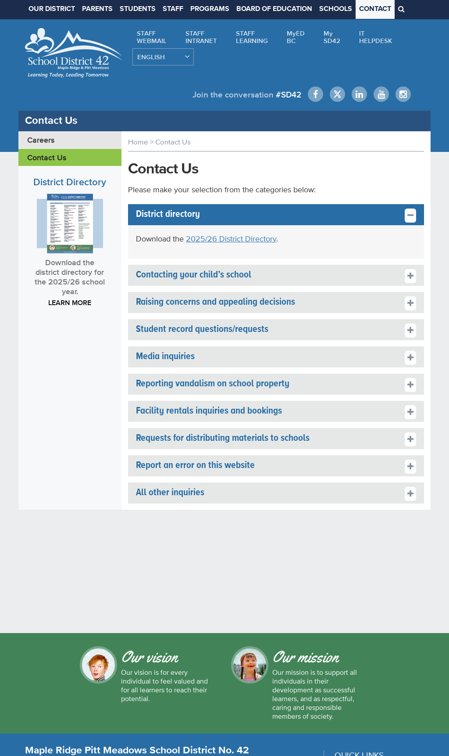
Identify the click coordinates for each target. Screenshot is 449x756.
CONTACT (375, 9)
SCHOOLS (335, 9)
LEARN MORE (69, 302)
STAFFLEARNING (252, 36)
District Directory (69, 181)
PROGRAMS (209, 9)
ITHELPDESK (375, 36)
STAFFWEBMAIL (152, 36)
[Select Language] (163, 56)
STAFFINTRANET (201, 36)
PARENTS (97, 9)
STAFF (173, 9)
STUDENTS (138, 9)
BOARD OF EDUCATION (274, 9)
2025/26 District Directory (231, 238)
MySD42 (332, 36)
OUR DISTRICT (52, 9)
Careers (41, 139)
